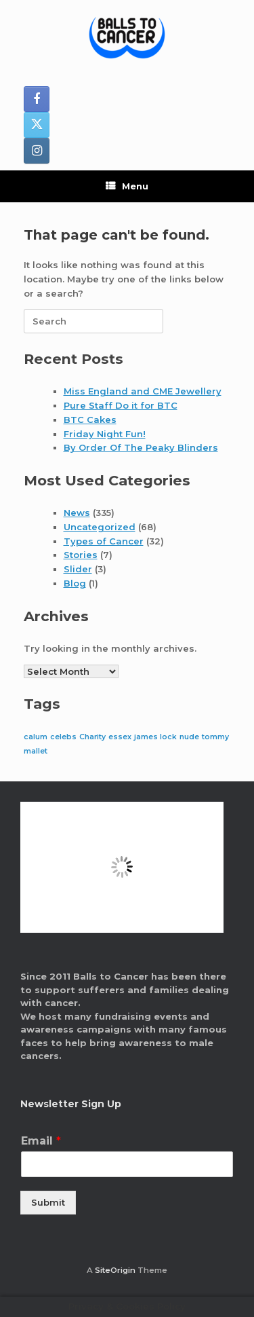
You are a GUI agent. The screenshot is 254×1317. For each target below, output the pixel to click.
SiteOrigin (115, 1270)
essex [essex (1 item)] (119, 736)
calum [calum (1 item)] (35, 736)
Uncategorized (99, 526)
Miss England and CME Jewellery (142, 391)
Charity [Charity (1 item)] (92, 736)
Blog (75, 583)
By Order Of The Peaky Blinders (141, 447)
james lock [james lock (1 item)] (155, 736)
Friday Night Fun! (105, 433)
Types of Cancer (104, 541)
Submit (48, 1202)
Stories (81, 554)
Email (41, 1140)
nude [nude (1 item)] (189, 736)
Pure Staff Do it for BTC (120, 405)
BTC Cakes (90, 419)
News (77, 512)
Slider (78, 568)
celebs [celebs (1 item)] (63, 736)
